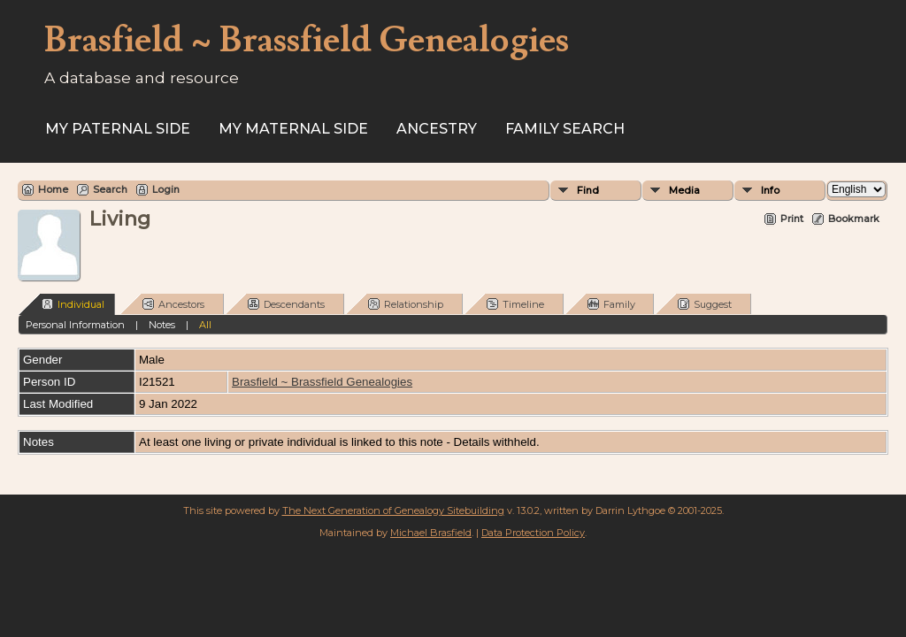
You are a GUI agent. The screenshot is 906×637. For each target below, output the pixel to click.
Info (770, 190)
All (205, 324)
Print (791, 218)
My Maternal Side (293, 128)
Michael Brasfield (431, 532)
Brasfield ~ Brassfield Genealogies (322, 381)
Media (684, 190)
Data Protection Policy (533, 532)
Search (110, 189)
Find (588, 190)
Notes (162, 324)
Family (611, 304)
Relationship (405, 304)
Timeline (515, 304)
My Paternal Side (117, 128)
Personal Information (75, 324)
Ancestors (173, 304)
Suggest (705, 304)
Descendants (286, 304)
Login (166, 189)
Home (53, 189)
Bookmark (853, 218)
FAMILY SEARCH (565, 128)
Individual (73, 304)
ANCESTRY (436, 128)
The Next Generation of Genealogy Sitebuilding (393, 510)
